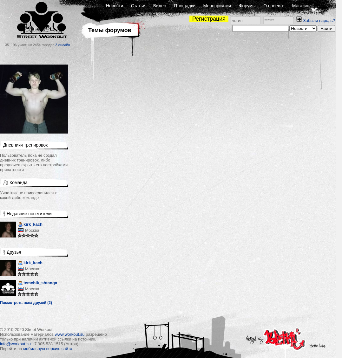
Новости (114, 5)
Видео (159, 5)
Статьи (138, 5)
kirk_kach (30, 225)
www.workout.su (70, 334)
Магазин (300, 5)
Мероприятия (217, 5)
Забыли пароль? (319, 20)
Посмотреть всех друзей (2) (26, 302)
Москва (32, 230)
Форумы (247, 5)
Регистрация (209, 19)
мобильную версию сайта (47, 348)
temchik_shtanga (37, 283)
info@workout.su (15, 343)
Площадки (184, 5)
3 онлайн (63, 45)
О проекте (273, 5)
